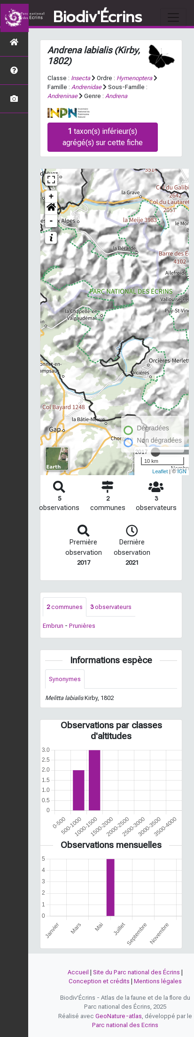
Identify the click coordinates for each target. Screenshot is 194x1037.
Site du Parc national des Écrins (136, 972)
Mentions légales (158, 981)
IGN (181, 471)
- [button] (51, 221)
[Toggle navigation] (173, 17)
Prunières (82, 625)
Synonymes (65, 679)
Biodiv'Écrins (97, 17)
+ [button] (51, 196)
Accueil (78, 972)
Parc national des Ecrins (125, 1025)
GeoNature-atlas (118, 1016)
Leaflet (160, 471)
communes (65, 606)
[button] (51, 209)
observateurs (111, 606)
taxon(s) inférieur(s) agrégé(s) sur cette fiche (102, 137)
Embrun (53, 625)
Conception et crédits (99, 981)
